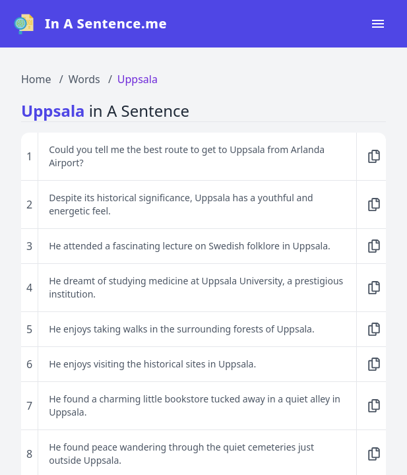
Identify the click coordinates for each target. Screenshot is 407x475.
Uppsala (137, 79)
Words (84, 79)
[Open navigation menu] (378, 24)
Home (36, 79)
